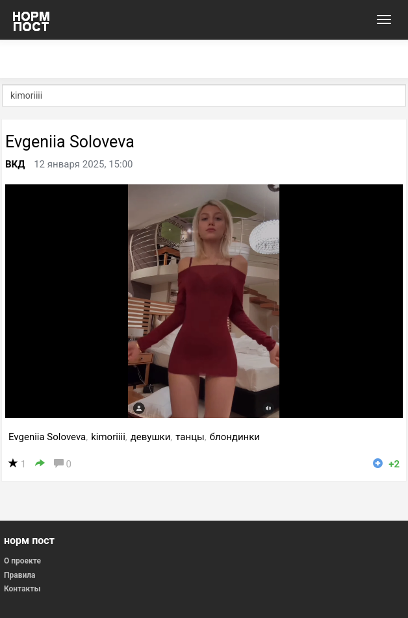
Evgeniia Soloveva (69, 141)
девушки (151, 437)
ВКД (15, 164)
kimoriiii (108, 437)
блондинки (235, 437)
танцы (189, 437)
